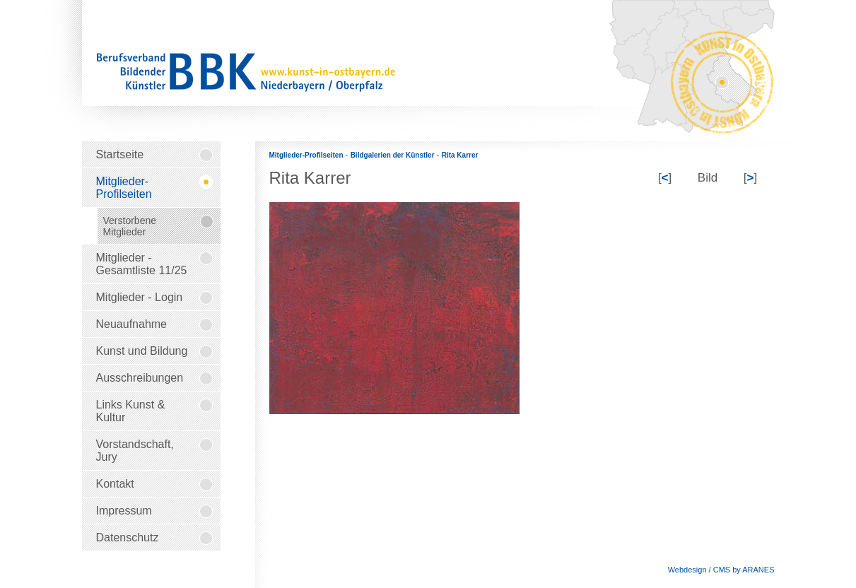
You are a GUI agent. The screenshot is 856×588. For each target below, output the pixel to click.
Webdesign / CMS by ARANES (721, 569)
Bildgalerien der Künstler (394, 155)
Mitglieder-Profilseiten (307, 155)
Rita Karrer (460, 155)
